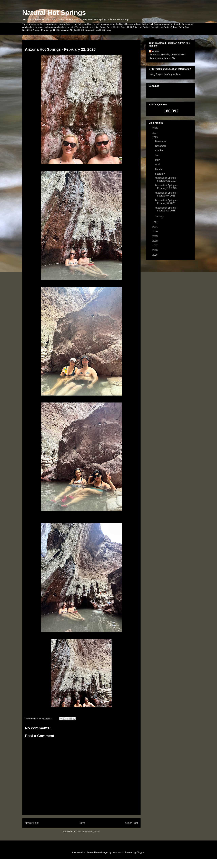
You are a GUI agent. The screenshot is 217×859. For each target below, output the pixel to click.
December (161, 141)
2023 (155, 137)
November (161, 146)
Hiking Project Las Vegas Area (165, 74)
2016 (155, 250)
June (158, 155)
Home (82, 822)
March (158, 169)
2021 (155, 227)
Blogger (140, 852)
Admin (156, 51)
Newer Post (32, 822)
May (157, 159)
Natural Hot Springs (54, 12)
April (158, 164)
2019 (155, 236)
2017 (155, 245)
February (160, 173)
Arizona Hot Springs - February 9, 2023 (166, 194)
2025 (155, 128)
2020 (155, 231)
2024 (155, 132)
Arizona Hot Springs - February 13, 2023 (166, 187)
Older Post (131, 822)
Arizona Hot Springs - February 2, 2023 (166, 209)
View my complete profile (162, 58)
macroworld (117, 852)
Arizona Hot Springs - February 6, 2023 (166, 201)
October (159, 150)
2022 (155, 222)
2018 (155, 240)
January (159, 216)
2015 (155, 254)
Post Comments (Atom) (88, 831)
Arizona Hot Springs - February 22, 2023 (166, 179)
